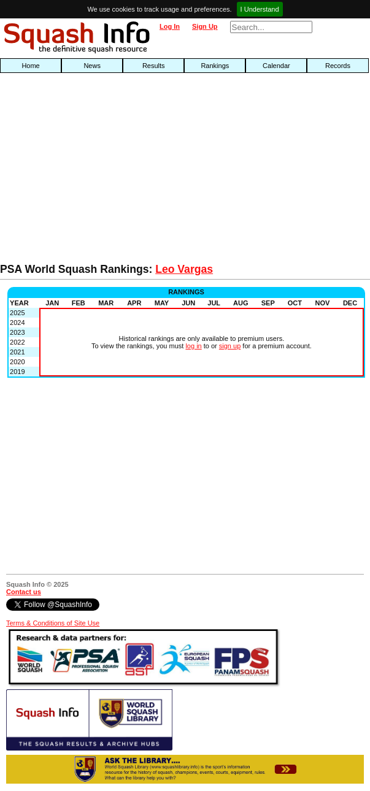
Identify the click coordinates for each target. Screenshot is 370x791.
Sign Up (205, 26)
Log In (170, 26)
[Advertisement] (118, 171)
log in (193, 346)
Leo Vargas (184, 269)
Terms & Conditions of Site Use (52, 623)
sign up (230, 346)
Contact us (23, 591)
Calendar (276, 65)
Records (337, 65)
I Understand (260, 9)
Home (30, 65)
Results (153, 65)
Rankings (215, 65)
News (92, 65)
